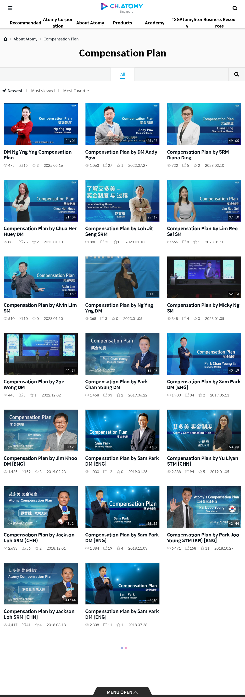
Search (236, 74)
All (122, 74)
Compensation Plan (61, 39)
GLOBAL (234, 676)
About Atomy (25, 39)
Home (5, 39)
